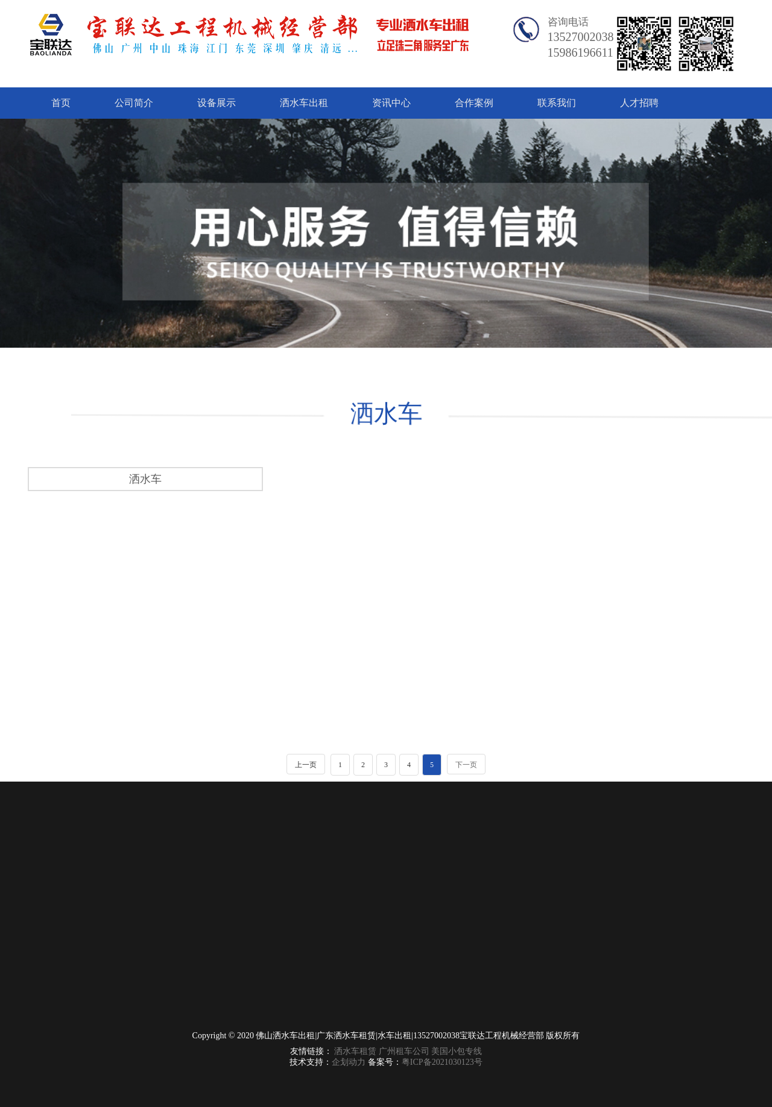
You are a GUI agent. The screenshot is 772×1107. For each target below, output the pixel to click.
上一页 (306, 764)
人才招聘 (639, 103)
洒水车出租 (304, 103)
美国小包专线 (456, 1051)
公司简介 (134, 103)
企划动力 (348, 1062)
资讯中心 (391, 103)
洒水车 (384, 414)
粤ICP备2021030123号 (442, 1062)
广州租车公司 (404, 1051)
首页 (61, 103)
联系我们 (556, 103)
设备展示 (216, 103)
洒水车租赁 (355, 1051)
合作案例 (474, 103)
